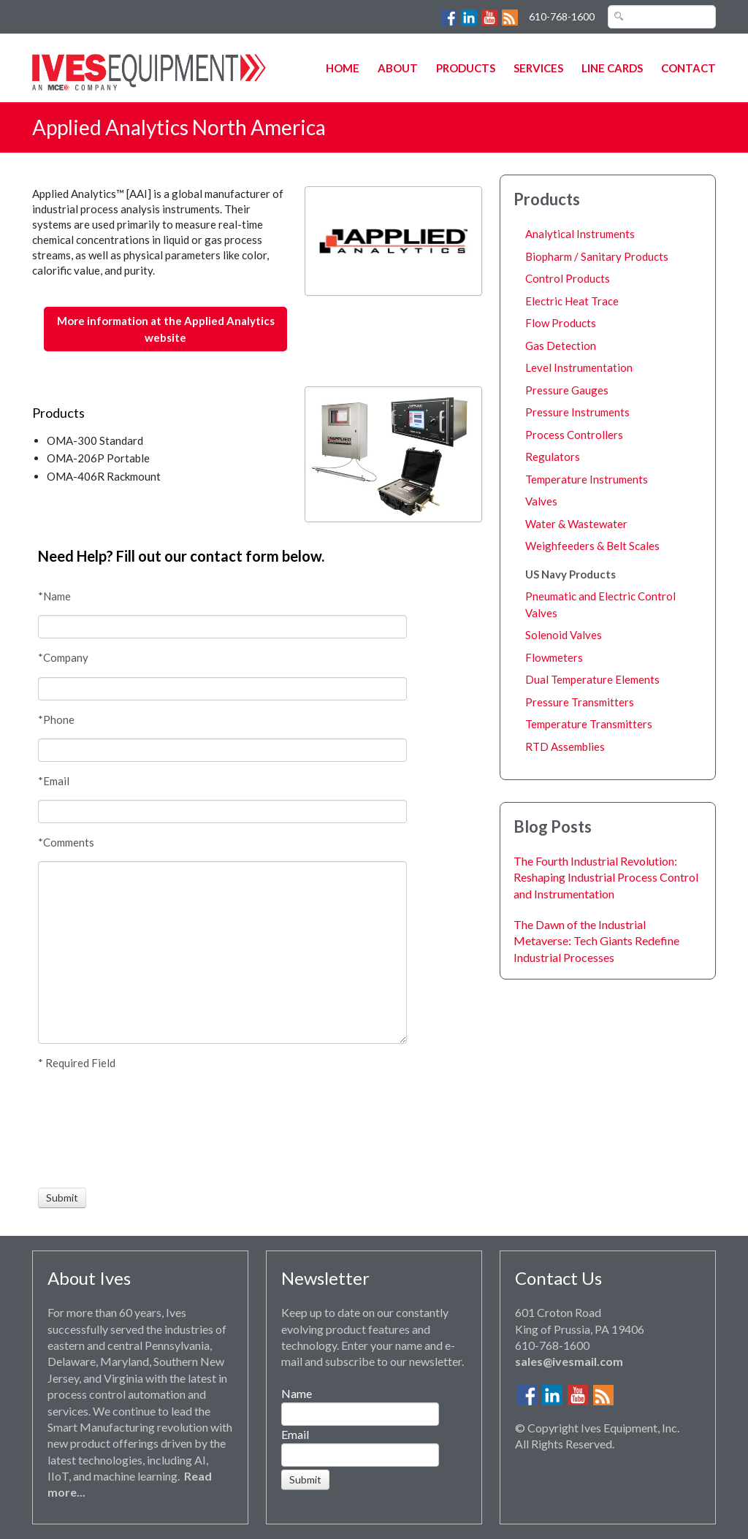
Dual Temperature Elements (592, 679)
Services (538, 68)
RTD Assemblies (565, 746)
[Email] (222, 811)
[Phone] (222, 750)
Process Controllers (574, 434)
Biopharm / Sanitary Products (596, 256)
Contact (688, 68)
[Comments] (222, 952)
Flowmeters (554, 657)
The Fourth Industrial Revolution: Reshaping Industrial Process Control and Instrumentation (606, 877)
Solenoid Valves (563, 634)
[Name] (222, 626)
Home (342, 68)
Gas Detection (560, 345)
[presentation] (92, 1129)
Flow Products (560, 322)
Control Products (567, 278)
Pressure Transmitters (579, 702)
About (398, 68)
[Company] (222, 688)
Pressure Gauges (566, 390)
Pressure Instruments (577, 412)
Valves (541, 501)
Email (295, 1434)
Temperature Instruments (586, 479)
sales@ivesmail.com (569, 1361)
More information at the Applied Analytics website (166, 329)
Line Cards (612, 68)
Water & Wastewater (576, 523)
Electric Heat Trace (572, 301)
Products (465, 68)
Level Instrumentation (579, 367)
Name (296, 1393)
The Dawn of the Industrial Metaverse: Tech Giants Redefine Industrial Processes (596, 940)
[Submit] (62, 1198)
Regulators (552, 456)
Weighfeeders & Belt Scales (592, 545)
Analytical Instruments (580, 233)
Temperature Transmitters (588, 723)
